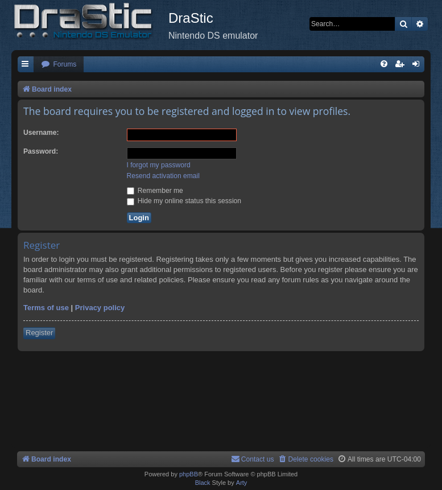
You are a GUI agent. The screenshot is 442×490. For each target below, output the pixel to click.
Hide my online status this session (184, 201)
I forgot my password (159, 165)
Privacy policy (100, 307)
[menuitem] (58, 64)
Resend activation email (163, 176)
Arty (241, 482)
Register (39, 332)
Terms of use (46, 307)
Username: (41, 133)
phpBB (188, 474)
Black (202, 482)
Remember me (155, 191)
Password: (40, 151)
